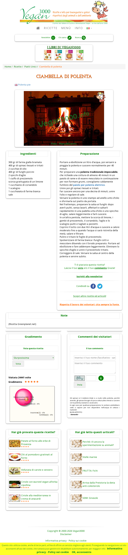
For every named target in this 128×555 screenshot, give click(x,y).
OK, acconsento (81, 552)
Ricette (50, 28)
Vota (18, 363)
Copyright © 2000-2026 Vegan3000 (66, 530)
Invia (79, 384)
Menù (66, 28)
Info (79, 28)
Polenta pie (23, 84)
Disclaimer (66, 534)
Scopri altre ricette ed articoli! (89, 296)
